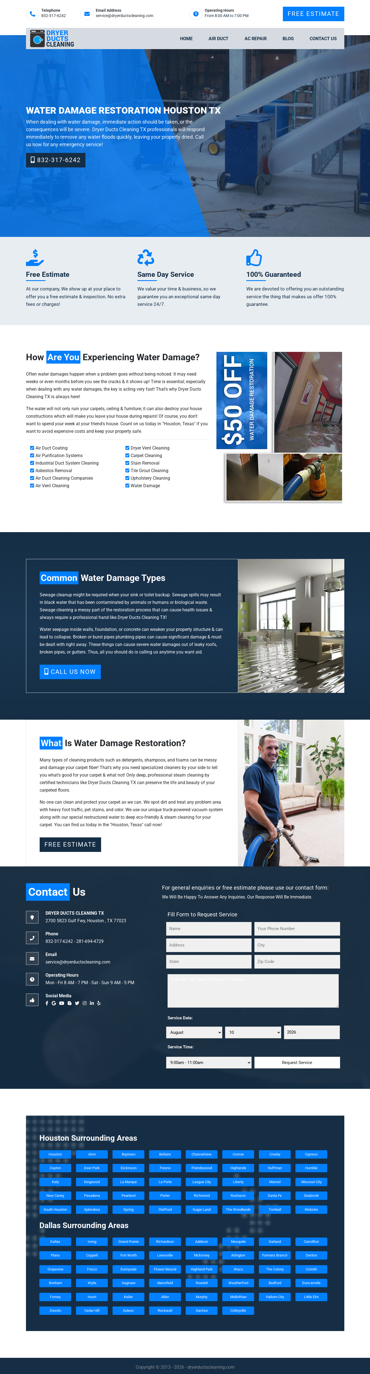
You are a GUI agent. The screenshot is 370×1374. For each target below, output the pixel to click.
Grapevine (55, 1269)
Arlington (238, 1255)
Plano (55, 1255)
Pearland (128, 1195)
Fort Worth (128, 1255)
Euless (128, 1310)
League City (201, 1182)
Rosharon (238, 1195)
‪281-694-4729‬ (90, 941)
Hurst (91, 1297)
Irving (91, 1242)
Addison (201, 1242)
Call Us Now (70, 671)
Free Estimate (314, 13)
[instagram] (86, 1003)
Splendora (92, 1209)
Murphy (201, 1297)
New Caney (55, 1195)
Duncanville (311, 1283)
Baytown (128, 1154)
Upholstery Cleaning (150, 478)
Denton (311, 1255)
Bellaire (165, 1154)
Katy (55, 1182)
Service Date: (180, 1017)
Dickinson (128, 1168)
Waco (238, 1269)
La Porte (164, 1182)
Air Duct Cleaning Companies (64, 478)
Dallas (55, 1242)
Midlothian (238, 1297)
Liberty (238, 1182)
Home (186, 38)
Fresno (164, 1168)
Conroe (238, 1154)
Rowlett (201, 1283)
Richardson (165, 1242)
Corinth (311, 1269)
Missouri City (311, 1182)
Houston (55, 1154)
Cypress (311, 1154)
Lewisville (165, 1255)
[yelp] (100, 1003)
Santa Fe (275, 1195)
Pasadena (92, 1195)
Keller (128, 1297)
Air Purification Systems (59, 455)
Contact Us (323, 38)
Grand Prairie (128, 1242)
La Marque (128, 1182)
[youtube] (62, 1003)
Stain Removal (145, 463)
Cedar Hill (91, 1310)
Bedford (274, 1283)
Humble (311, 1168)
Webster (311, 1209)
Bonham (55, 1283)
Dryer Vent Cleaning (150, 448)
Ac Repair (256, 38)
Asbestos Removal (53, 470)
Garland (275, 1242)
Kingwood (92, 1182)
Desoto (55, 1310)
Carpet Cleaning (146, 455)
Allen (165, 1297)
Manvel (274, 1182)
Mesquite (238, 1242)
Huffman (275, 1168)
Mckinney (201, 1255)
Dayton (55, 1168)
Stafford (164, 1209)
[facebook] (48, 1003)
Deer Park (92, 1168)
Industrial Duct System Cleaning (67, 463)
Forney (55, 1297)
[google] (55, 1003)
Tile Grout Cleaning (149, 470)
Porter (165, 1195)
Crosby (274, 1154)
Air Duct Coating (51, 448)
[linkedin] (93, 1003)
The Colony (274, 1269)
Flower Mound (165, 1269)
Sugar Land (202, 1209)
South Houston (55, 1209)
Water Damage (145, 485)
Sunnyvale (128, 1269)
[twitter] (78, 1003)
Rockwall (165, 1310)
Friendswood (201, 1168)
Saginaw (128, 1283)
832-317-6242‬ (53, 15)
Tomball (274, 1209)
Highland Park (201, 1269)
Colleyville (238, 1310)
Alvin (92, 1154)
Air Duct (218, 38)
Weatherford (238, 1283)
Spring (128, 1209)
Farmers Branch (274, 1255)
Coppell (92, 1255)
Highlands (238, 1168)
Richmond (201, 1195)
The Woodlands (238, 1209)
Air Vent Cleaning (52, 485)
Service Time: (181, 1046)
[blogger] (71, 1003)
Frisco (92, 1269)
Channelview (202, 1154)
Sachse (201, 1310)
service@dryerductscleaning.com (124, 15)
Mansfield (165, 1283)
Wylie (91, 1283)
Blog (288, 38)
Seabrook (311, 1195)
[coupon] (279, 428)
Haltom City (275, 1297)
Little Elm (311, 1297)
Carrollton (311, 1242)
